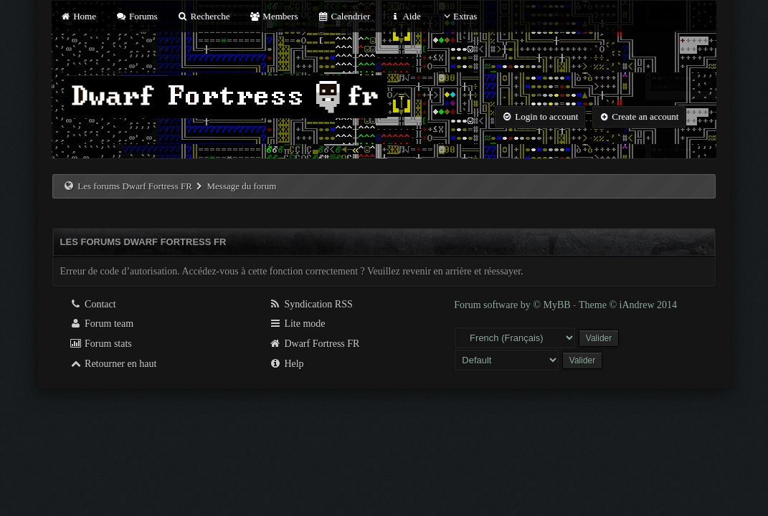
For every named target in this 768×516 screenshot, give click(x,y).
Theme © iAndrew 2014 (628, 305)
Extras (458, 16)
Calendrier (344, 16)
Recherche (203, 16)
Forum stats (101, 343)
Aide (405, 16)
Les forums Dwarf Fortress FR (134, 186)
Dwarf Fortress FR (314, 343)
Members (274, 16)
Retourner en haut (113, 363)
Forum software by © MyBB (513, 305)
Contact (93, 304)
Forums (136, 16)
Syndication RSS (311, 304)
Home (78, 16)
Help (286, 363)
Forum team (102, 323)
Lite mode (297, 323)
